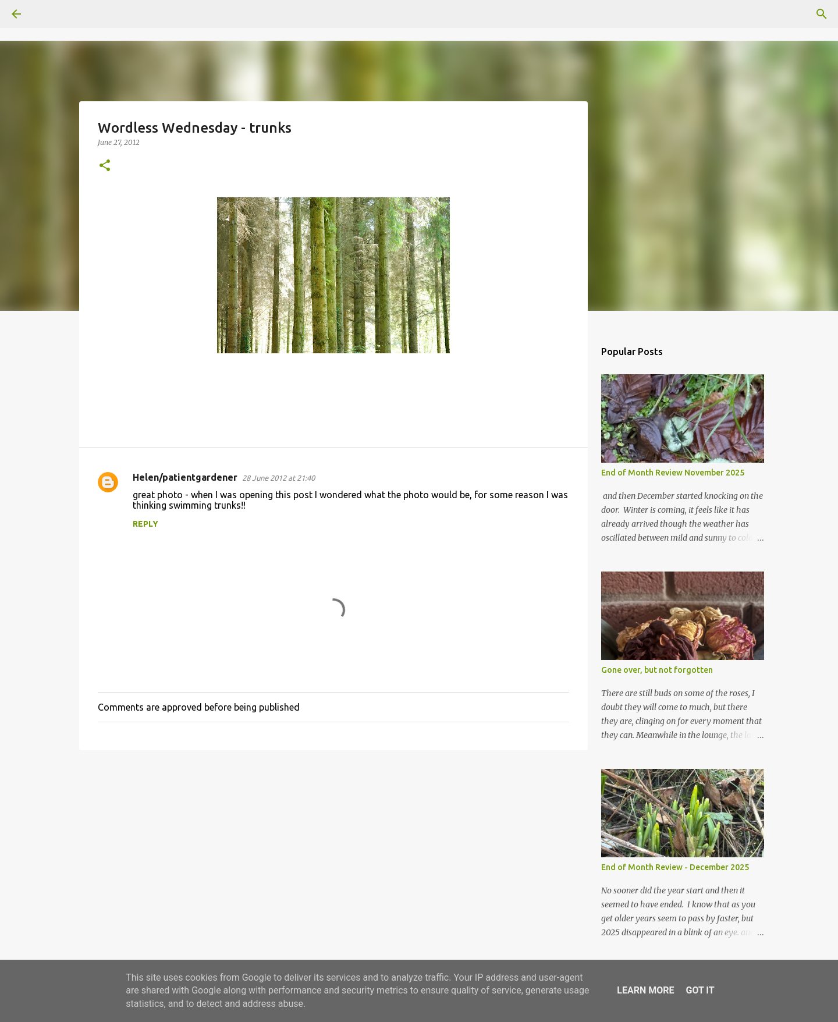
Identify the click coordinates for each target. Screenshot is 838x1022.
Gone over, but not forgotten (657, 670)
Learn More (645, 990)
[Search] (49, 14)
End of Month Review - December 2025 (675, 867)
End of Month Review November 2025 (672, 472)
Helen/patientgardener (185, 477)
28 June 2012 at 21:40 (278, 478)
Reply (145, 523)
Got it (700, 990)
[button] (105, 166)
